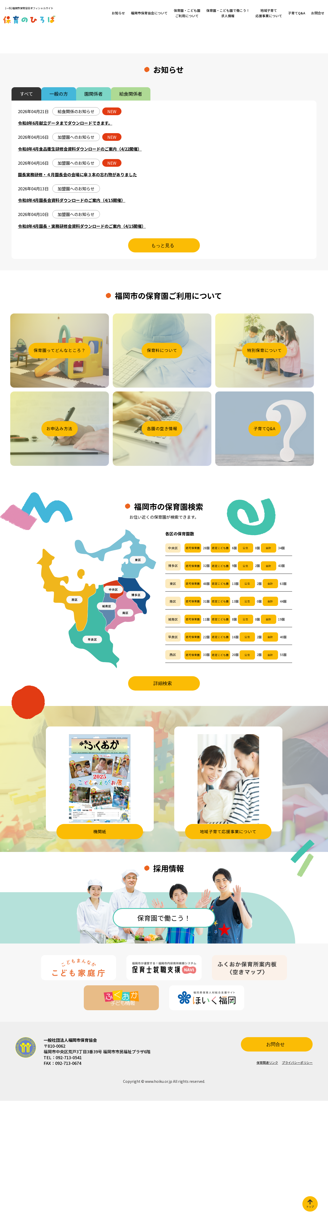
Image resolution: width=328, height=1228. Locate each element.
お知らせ (118, 13)
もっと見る (162, 372)
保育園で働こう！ (164, 1045)
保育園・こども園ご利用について (187, 13)
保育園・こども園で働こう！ (228, 13)
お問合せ (317, 13)
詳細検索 (162, 810)
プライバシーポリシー (297, 1189)
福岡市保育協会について (149, 13)
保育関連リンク (267, 1189)
